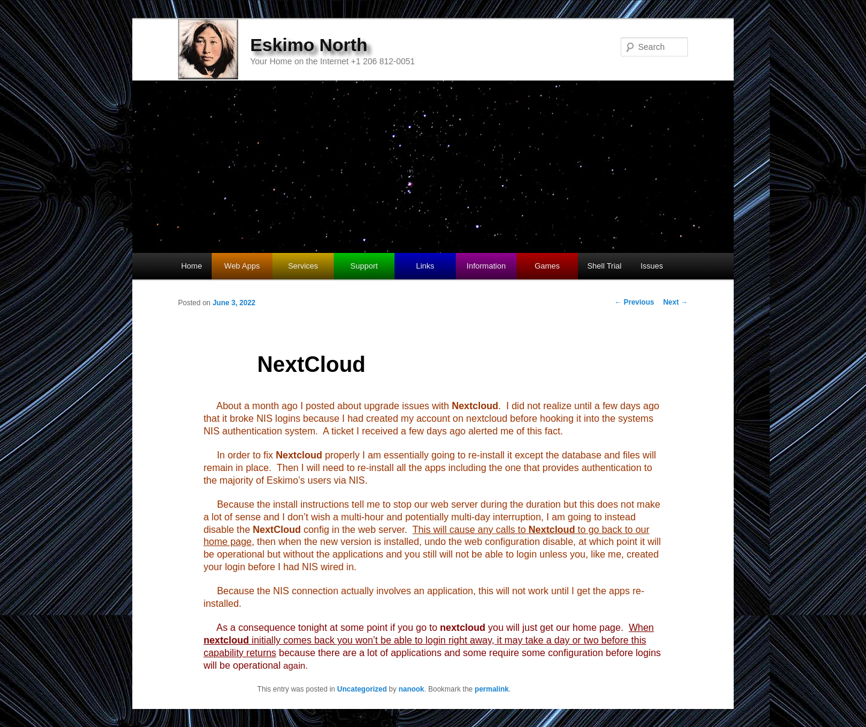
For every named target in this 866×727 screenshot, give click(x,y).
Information (486, 265)
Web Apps (242, 265)
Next (675, 302)
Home (191, 265)
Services (303, 265)
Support (364, 265)
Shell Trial (604, 265)
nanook (412, 689)
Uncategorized (362, 689)
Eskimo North (308, 45)
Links (425, 265)
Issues (651, 265)
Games (547, 265)
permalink (491, 689)
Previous (634, 302)
